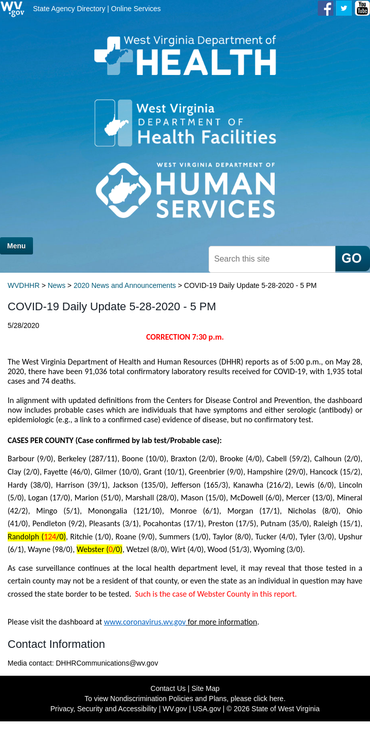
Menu (16, 246)
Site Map (205, 688)
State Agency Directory (69, 9)
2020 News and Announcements (125, 285)
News (56, 285)
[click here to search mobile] (352, 258)
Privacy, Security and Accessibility (103, 709)
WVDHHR (24, 285)
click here (269, 699)
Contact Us (168, 688)
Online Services (136, 9)
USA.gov (207, 709)
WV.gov (175, 709)
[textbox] (272, 259)
